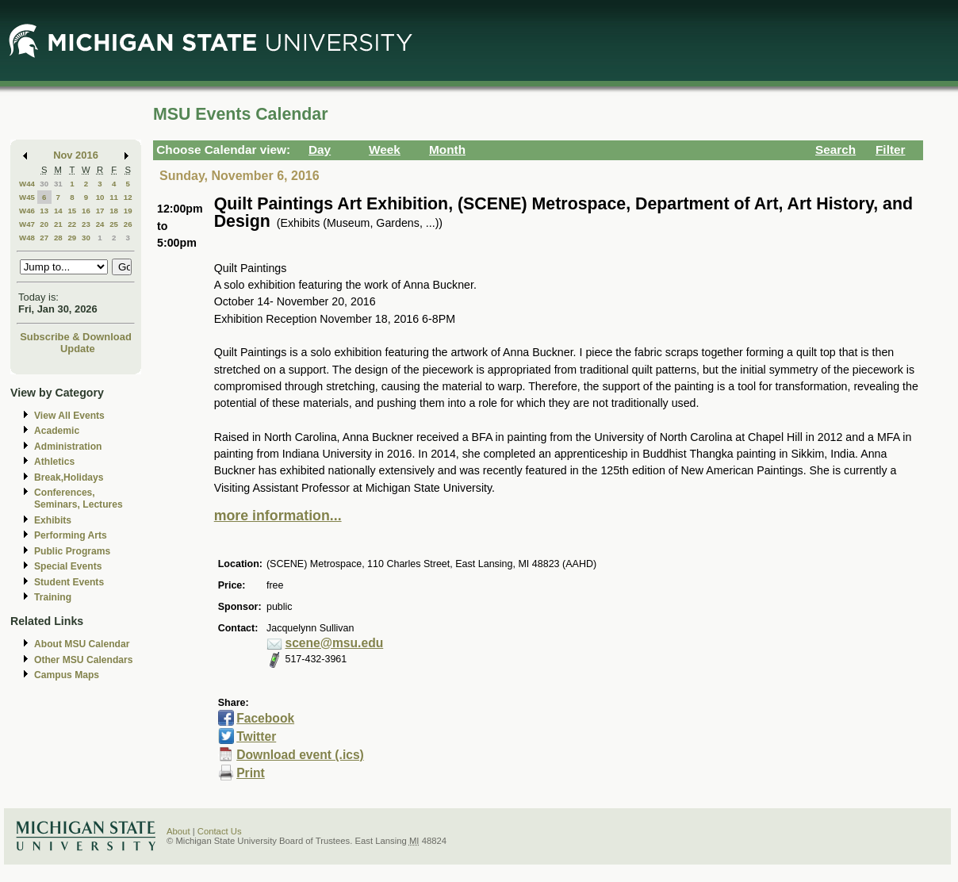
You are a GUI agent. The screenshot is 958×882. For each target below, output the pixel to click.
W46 (27, 210)
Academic (56, 430)
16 (86, 210)
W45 (27, 197)
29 (71, 237)
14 (58, 210)
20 (44, 224)
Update (77, 349)
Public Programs (72, 551)
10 (100, 197)
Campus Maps (66, 675)
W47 (27, 224)
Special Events (68, 566)
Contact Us (219, 831)
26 (128, 224)
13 (44, 210)
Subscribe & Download (76, 337)
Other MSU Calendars (83, 659)
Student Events (69, 582)
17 (100, 210)
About (178, 831)
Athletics (54, 461)
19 (128, 210)
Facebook (265, 718)
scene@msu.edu (334, 643)
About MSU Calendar (81, 644)
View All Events (69, 415)
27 (44, 237)
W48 (27, 237)
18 (113, 210)
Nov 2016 (75, 155)
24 (100, 224)
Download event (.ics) (300, 754)
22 (71, 224)
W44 (27, 183)
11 (113, 197)
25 (113, 224)
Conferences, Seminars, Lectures (78, 498)
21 (58, 224)
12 (128, 197)
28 (58, 237)
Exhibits (52, 520)
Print (250, 773)
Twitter (256, 736)
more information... (278, 515)
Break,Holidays (69, 477)
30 (44, 183)
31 (58, 183)
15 (71, 210)
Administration (68, 446)
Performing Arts (70, 535)
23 (86, 224)
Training (52, 597)
